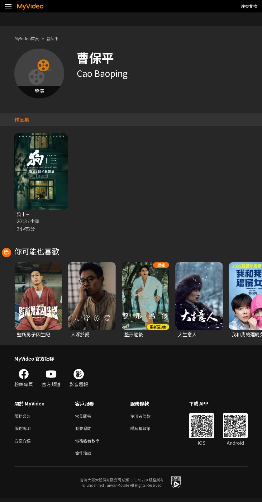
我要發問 (84, 430)
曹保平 (57, 38)
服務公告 (23, 417)
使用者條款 (145, 417)
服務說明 (23, 430)
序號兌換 (249, 6)
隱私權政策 (145, 430)
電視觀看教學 (89, 443)
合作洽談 (84, 456)
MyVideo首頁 (28, 38)
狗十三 (24, 214)
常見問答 (84, 417)
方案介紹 (23, 443)
